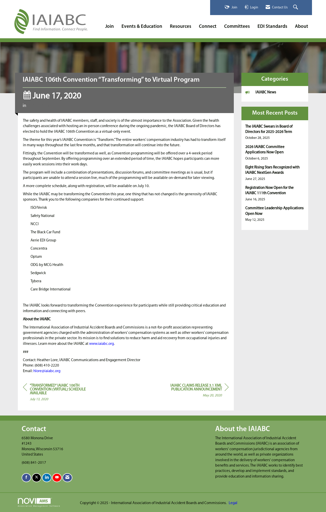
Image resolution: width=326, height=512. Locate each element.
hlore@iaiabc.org (46, 371)
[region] (190, 391)
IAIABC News (39, 105)
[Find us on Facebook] (26, 477)
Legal (233, 503)
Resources (180, 26)
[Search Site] (296, 7)
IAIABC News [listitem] (260, 92)
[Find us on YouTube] (57, 477)
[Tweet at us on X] (36, 477)
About (301, 26)
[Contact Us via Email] (67, 477)
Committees (237, 26)
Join (109, 26)
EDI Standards (272, 26)
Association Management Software (39, 502)
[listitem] (275, 132)
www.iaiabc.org (101, 344)
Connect (207, 26)
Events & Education (141, 26)
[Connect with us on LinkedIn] (46, 477)
